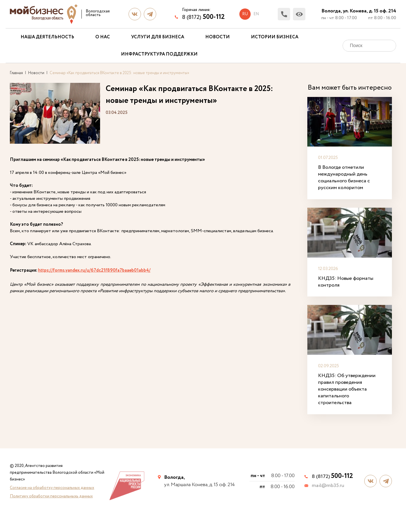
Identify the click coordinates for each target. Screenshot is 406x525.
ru (245, 14)
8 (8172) (203, 17)
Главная (16, 73)
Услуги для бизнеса (157, 37)
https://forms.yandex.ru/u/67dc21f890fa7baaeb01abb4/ (94, 270)
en (256, 14)
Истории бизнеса (274, 37)
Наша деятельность (47, 37)
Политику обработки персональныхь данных (51, 496)
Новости (217, 37)
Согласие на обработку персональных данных (52, 488)
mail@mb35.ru (328, 486)
